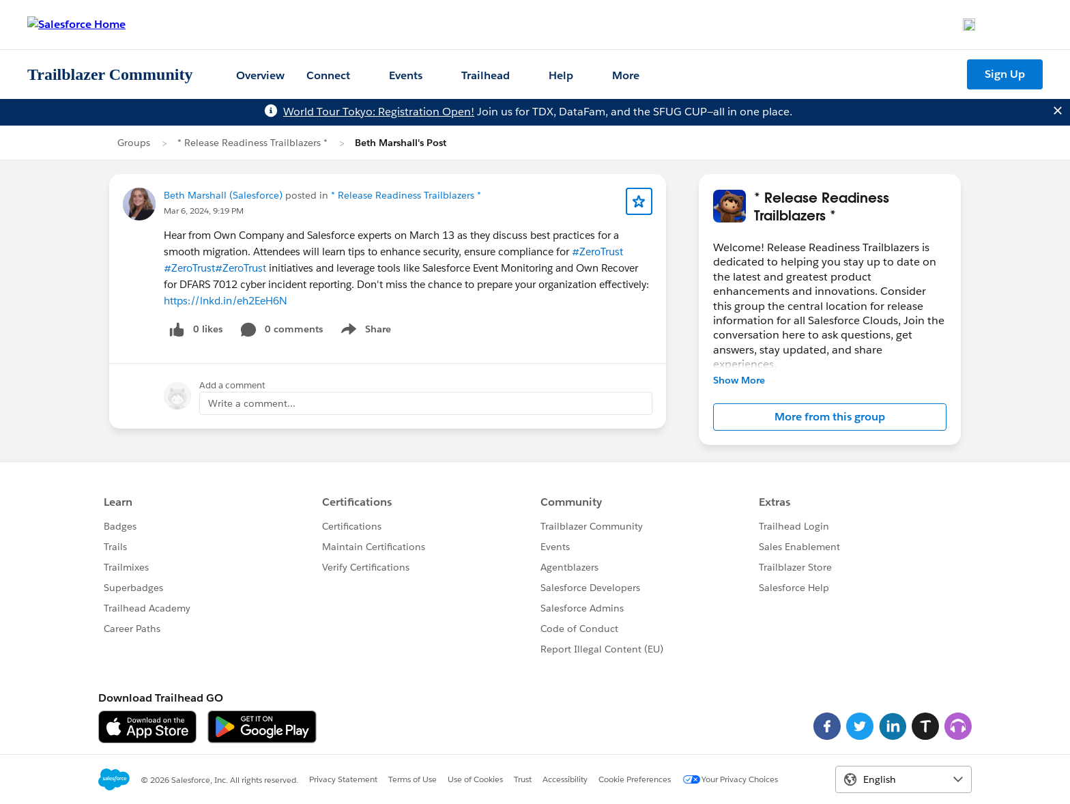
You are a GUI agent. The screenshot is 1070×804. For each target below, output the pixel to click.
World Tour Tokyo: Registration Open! (378, 111)
